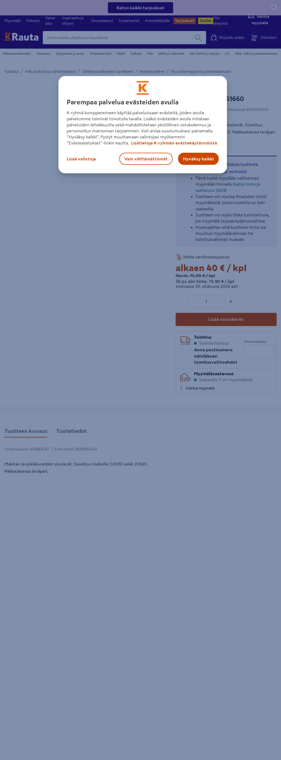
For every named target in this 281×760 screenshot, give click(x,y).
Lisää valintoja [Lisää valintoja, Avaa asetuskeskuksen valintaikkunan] (81, 159)
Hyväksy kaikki (198, 159)
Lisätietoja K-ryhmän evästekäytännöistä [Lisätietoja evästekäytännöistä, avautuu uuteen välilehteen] (173, 143)
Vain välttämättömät (146, 159)
